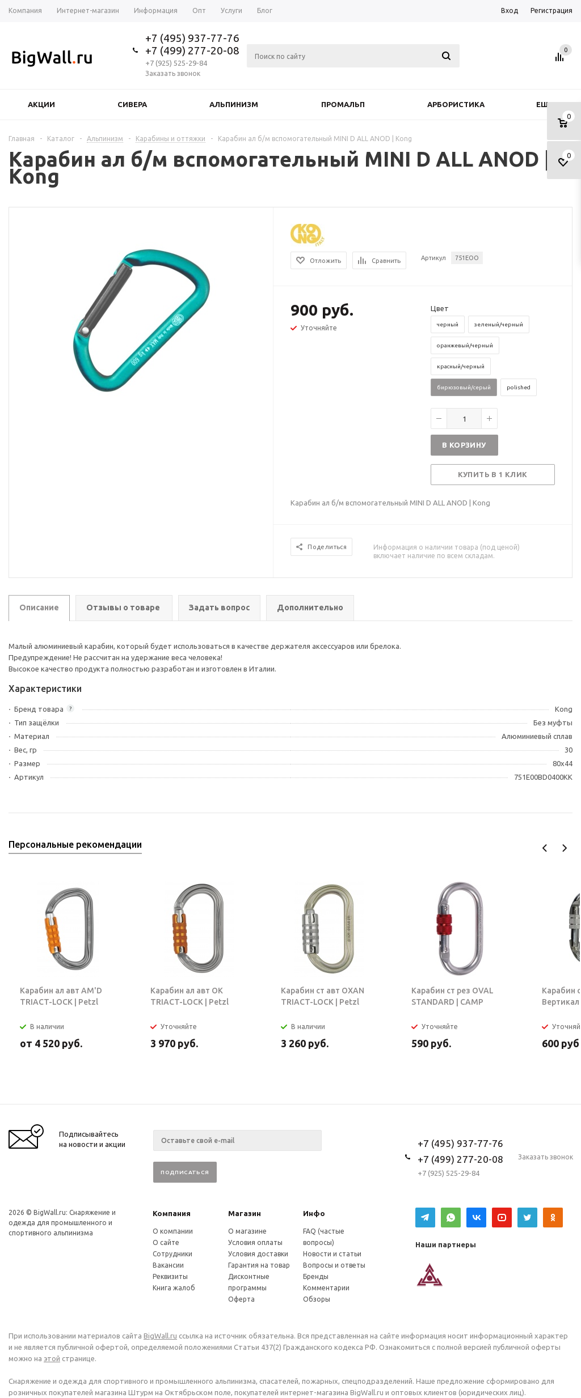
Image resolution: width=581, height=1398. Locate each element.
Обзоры (316, 1299)
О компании (173, 1231)
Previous (545, 848)
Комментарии (326, 1287)
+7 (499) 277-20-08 (192, 50)
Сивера (132, 104)
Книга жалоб (174, 1287)
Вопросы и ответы (334, 1265)
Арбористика (456, 104)
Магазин (244, 1213)
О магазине (247, 1231)
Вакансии (168, 1265)
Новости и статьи (332, 1253)
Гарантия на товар (259, 1265)
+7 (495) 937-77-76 (192, 38)
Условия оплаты (255, 1242)
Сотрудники (172, 1253)
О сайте (166, 1242)
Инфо (314, 1213)
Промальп (343, 104)
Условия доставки (258, 1253)
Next (564, 848)
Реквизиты (170, 1276)
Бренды (316, 1276)
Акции (41, 104)
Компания (172, 1213)
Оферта (241, 1299)
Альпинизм (233, 104)
